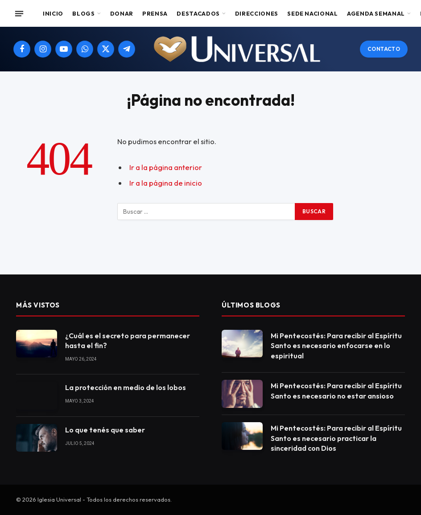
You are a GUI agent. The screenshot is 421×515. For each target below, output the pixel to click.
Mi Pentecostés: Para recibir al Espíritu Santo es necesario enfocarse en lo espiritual (336, 346)
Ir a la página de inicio (165, 182)
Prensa (155, 13)
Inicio (53, 13)
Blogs (83, 13)
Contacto (383, 49)
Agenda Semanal (376, 13)
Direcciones (256, 13)
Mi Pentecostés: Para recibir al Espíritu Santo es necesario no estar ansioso (336, 390)
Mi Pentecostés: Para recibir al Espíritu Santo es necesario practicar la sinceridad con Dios (336, 438)
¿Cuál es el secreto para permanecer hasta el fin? (127, 340)
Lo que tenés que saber (105, 429)
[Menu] (19, 13)
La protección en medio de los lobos (125, 387)
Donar (121, 13)
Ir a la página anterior (165, 167)
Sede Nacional (312, 13)
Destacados (198, 13)
